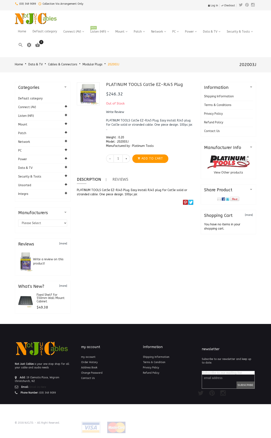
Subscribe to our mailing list (222, 373)
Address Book (89, 367)
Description (89, 179)
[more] (63, 243)
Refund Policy (213, 122)
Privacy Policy (213, 114)
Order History (89, 362)
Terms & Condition (154, 362)
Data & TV (35, 64)
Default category (30, 98)
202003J (113, 64)
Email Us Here (37, 387)
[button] (115, 112)
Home (19, 64)
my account (88, 356)
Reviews (120, 179)
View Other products (228, 172)
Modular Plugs (92, 64)
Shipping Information (219, 96)
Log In (213, 5)
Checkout (228, 5)
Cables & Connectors (62, 64)
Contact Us (212, 131)
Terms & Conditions (217, 105)
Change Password (91, 372)
